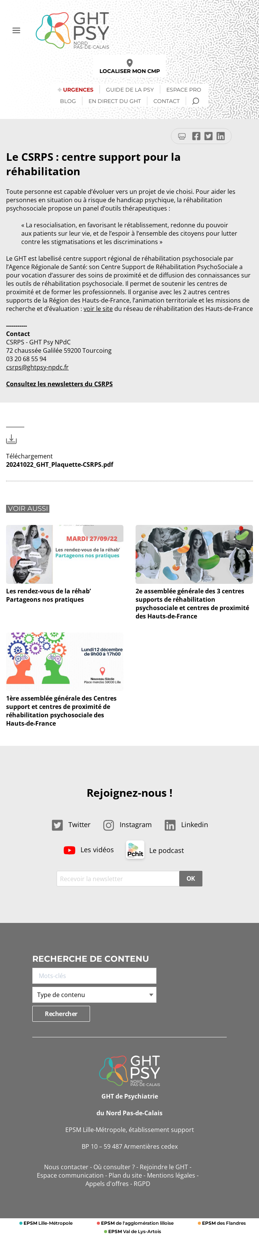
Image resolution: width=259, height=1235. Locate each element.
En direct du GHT (114, 101)
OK (190, 878)
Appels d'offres (107, 1184)
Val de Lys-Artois (134, 1231)
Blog (68, 101)
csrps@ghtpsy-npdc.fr (37, 367)
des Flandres (223, 1223)
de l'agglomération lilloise (137, 1223)
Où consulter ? (114, 1167)
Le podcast (155, 850)
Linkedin (186, 824)
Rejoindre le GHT (164, 1167)
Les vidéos (88, 849)
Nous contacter (66, 1167)
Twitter (70, 824)
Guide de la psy (130, 89)
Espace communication (70, 1175)
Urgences (78, 89)
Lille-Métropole (47, 1223)
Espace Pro (183, 89)
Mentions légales (171, 1175)
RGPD (142, 1184)
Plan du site (125, 1175)
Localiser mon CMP (129, 67)
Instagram (127, 824)
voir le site (98, 308)
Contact (166, 101)
